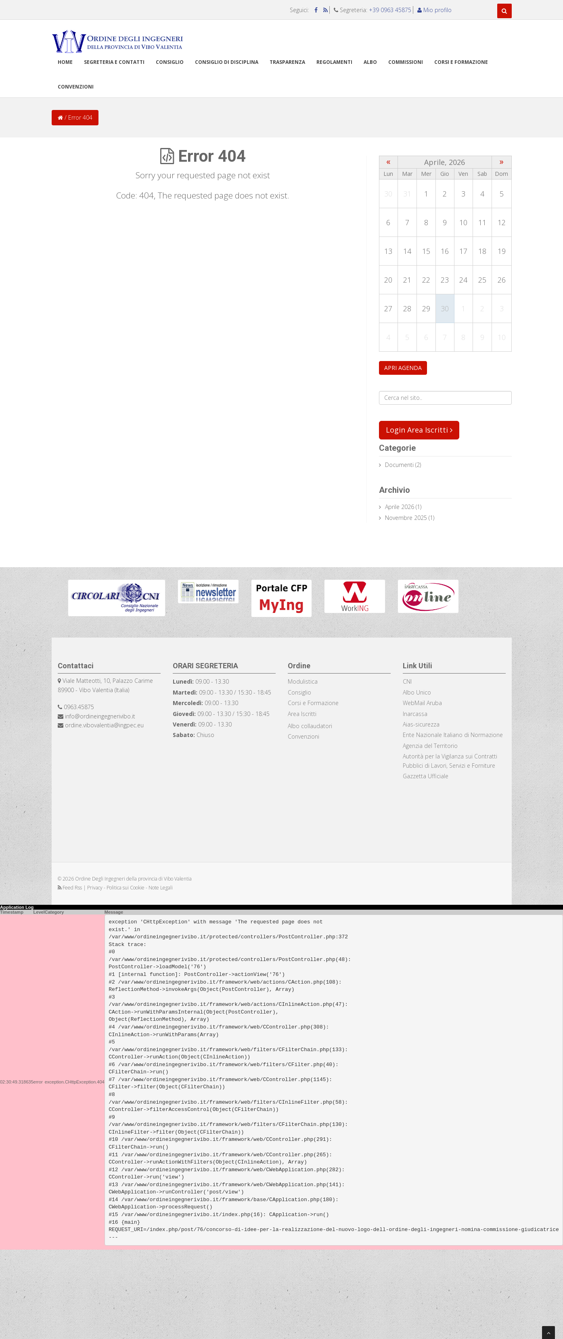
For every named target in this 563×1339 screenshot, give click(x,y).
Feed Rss (70, 887)
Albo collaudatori (310, 726)
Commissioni (405, 62)
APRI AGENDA (403, 368)
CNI (407, 681)
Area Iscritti (302, 714)
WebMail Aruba (422, 703)
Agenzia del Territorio (430, 746)
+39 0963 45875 (390, 10)
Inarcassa (415, 714)
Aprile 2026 (399, 507)
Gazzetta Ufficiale (425, 776)
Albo (370, 62)
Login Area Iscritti (419, 430)
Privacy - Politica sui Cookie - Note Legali (130, 887)
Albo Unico (417, 692)
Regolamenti (334, 62)
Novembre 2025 (406, 518)
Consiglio (170, 62)
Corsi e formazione (461, 62)
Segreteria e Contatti (114, 62)
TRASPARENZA (287, 62)
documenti (399, 465)
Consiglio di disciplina (226, 62)
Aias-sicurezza (421, 724)
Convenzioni (76, 86)
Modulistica (303, 681)
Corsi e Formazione (313, 703)
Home (65, 62)
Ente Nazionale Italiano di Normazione (453, 735)
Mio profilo (434, 10)
